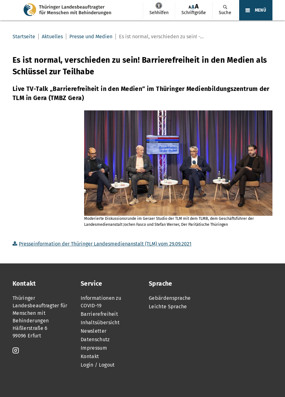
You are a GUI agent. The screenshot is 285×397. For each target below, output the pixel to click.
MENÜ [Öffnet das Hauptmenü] (260, 10)
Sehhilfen (159, 5)
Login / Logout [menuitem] (98, 365)
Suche (225, 12)
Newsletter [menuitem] (93, 331)
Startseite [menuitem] (24, 37)
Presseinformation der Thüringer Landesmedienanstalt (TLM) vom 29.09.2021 (105, 244)
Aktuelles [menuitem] (52, 37)
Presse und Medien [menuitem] (90, 37)
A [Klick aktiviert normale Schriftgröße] (192, 7)
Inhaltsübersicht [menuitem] (100, 323)
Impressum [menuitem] (94, 348)
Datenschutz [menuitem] (95, 339)
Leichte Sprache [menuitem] (168, 307)
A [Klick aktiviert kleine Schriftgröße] (190, 7)
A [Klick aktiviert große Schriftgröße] (197, 6)
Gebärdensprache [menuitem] (170, 298)
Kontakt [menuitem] (90, 356)
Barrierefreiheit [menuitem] (99, 314)
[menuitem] (159, 10)
